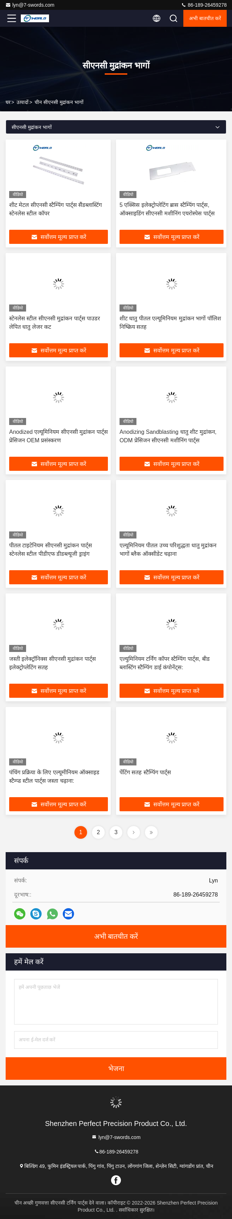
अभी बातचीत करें (205, 18)
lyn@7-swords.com (29, 5)
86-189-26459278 (204, 5)
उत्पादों (23, 102)
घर (8, 102)
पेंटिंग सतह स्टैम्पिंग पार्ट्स (145, 772)
